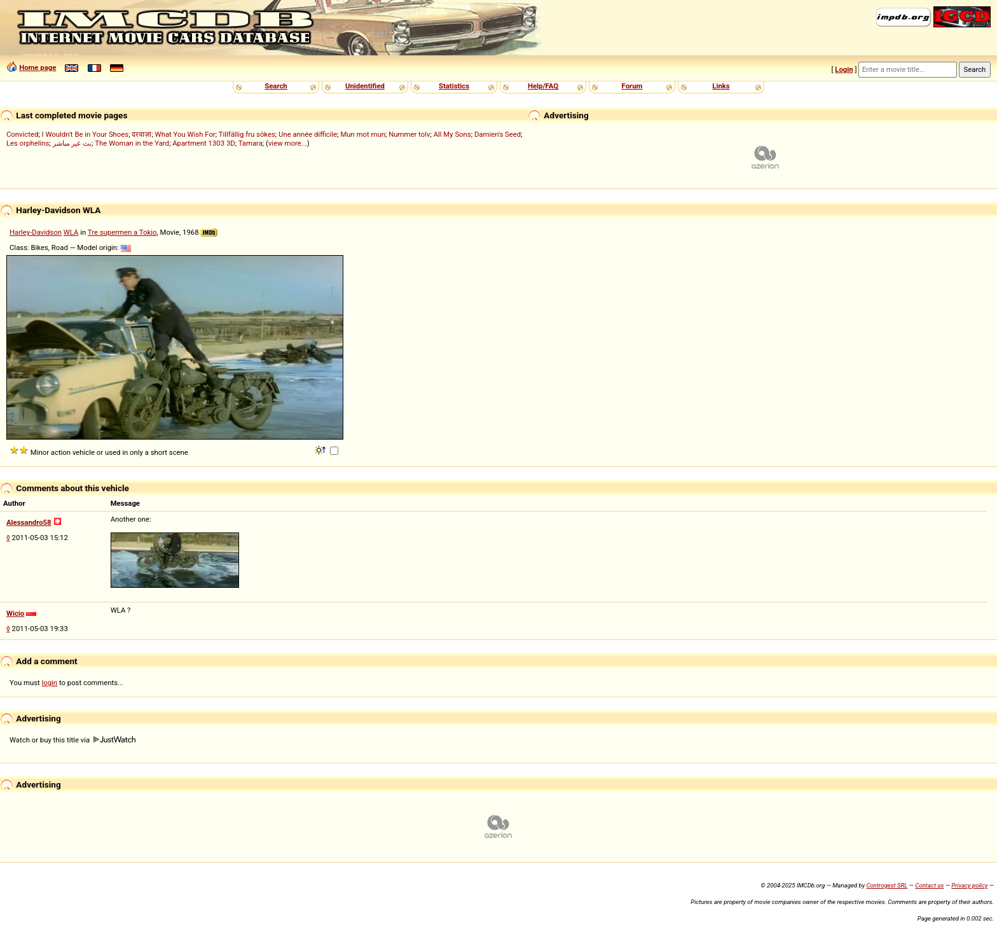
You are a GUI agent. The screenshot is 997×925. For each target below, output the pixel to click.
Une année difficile (307, 134)
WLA (71, 232)
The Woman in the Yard (132, 143)
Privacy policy (969, 885)
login (50, 682)
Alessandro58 (29, 522)
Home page (37, 67)
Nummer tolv (409, 134)
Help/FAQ (543, 85)
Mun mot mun (362, 134)
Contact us (929, 885)
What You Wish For (185, 134)
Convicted (22, 134)
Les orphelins (27, 143)
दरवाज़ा (141, 134)
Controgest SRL (886, 885)
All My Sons (452, 134)
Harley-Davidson (36, 232)
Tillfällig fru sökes (247, 134)
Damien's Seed (497, 134)
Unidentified (365, 85)
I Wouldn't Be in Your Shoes (85, 134)
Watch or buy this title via (72, 739)
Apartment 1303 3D (203, 143)
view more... (287, 143)
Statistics (454, 85)
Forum (632, 85)
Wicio (15, 613)
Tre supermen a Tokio (122, 232)
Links (720, 85)
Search (276, 85)
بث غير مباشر (72, 143)
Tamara (250, 143)
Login (844, 69)
